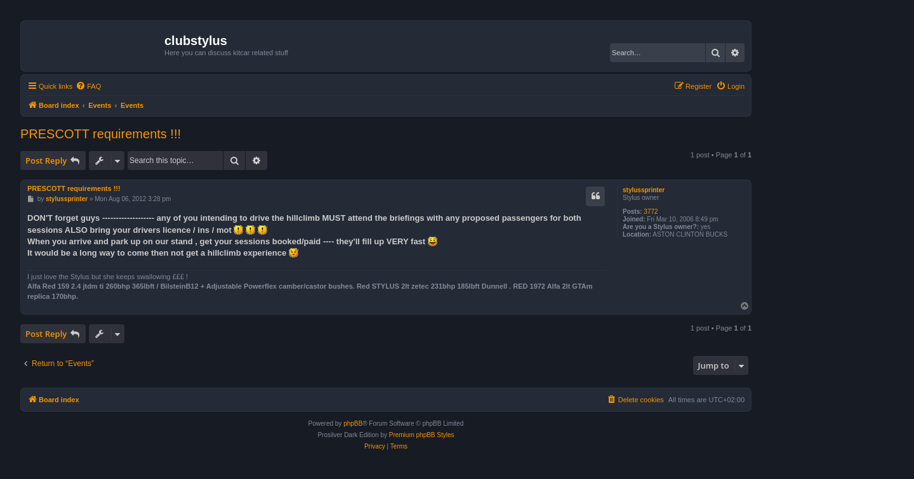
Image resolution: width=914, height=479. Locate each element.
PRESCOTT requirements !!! (100, 134)
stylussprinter (644, 190)
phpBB (352, 423)
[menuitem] (88, 86)
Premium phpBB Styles (421, 434)
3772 (651, 211)
